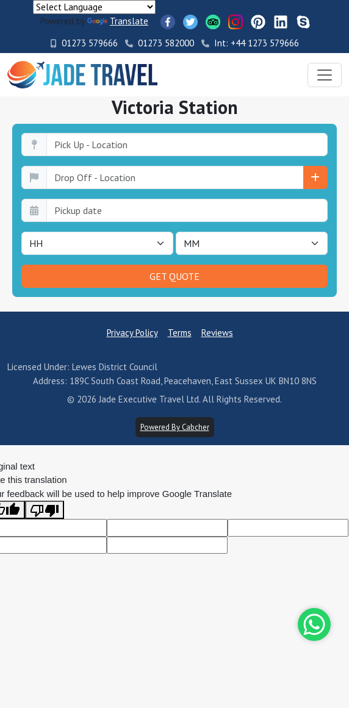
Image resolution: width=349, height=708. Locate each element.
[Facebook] (168, 22)
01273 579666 (84, 43)
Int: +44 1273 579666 (250, 43)
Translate (117, 21)
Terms (180, 332)
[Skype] (303, 22)
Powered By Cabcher (174, 427)
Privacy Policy (132, 332)
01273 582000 (159, 43)
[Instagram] (235, 22)
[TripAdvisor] (213, 22)
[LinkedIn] (280, 22)
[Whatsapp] (314, 624)
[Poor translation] (44, 510)
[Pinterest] (258, 22)
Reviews (217, 332)
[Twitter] (190, 22)
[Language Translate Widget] (94, 7)
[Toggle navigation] (325, 75)
